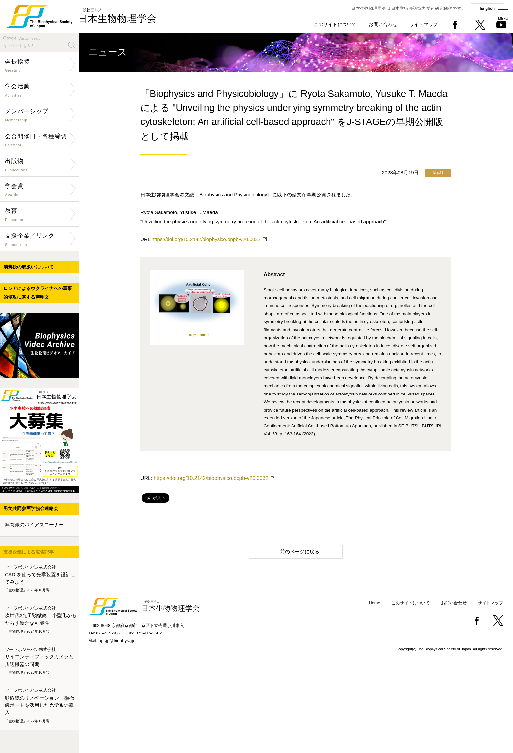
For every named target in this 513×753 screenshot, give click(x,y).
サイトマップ (424, 24)
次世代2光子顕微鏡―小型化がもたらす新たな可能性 (41, 620)
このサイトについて (335, 24)
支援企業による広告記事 (28, 552)
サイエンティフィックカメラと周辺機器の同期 (40, 661)
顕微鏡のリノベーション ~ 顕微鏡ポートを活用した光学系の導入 (40, 706)
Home (374, 602)
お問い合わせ (383, 24)
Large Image (197, 332)
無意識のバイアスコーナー (34, 524)
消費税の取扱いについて (28, 266)
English (487, 8)
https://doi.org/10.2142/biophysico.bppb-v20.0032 (206, 239)
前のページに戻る (287, 551)
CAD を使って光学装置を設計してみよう (40, 579)
